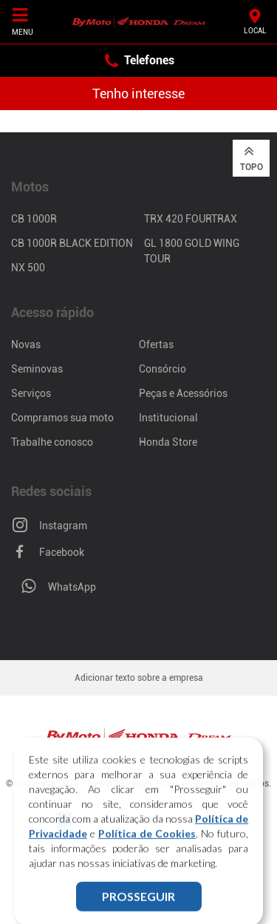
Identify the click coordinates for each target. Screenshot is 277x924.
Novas (26, 344)
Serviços (31, 393)
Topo (251, 157)
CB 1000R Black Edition (72, 243)
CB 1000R (34, 219)
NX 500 (28, 268)
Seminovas (37, 369)
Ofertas (156, 344)
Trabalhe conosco (52, 442)
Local (255, 21)
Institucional (168, 418)
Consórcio (162, 369)
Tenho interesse (138, 93)
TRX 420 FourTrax (190, 219)
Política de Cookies (147, 843)
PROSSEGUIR (138, 906)
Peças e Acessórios (183, 393)
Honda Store (168, 442)
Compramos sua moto (62, 418)
